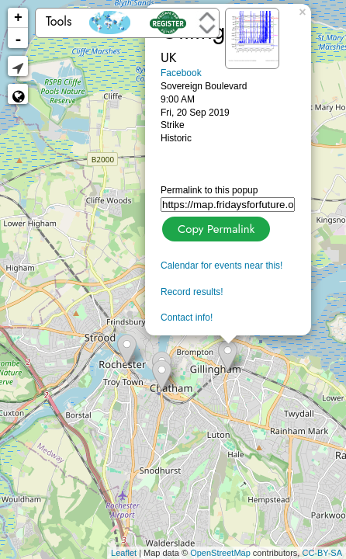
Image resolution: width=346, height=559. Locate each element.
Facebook (181, 73)
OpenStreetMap (220, 552)
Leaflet (124, 552)
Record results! (192, 291)
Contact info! (187, 317)
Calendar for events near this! (221, 265)
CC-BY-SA (322, 552)
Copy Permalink (214, 227)
